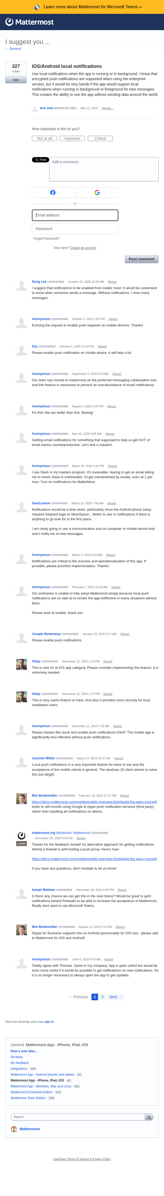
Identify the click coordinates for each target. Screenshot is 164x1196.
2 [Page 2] (103, 997)
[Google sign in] (97, 192)
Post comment (141, 259)
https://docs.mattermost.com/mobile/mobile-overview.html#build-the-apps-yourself (94, 802)
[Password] (75, 229)
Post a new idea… (24, 1051)
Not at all (47, 138)
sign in (49, 1021)
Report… (107, 108)
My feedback (20, 1063)
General (17, 1045)
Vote (16, 79)
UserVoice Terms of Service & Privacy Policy (82, 1159)
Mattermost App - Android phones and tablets (42, 1074)
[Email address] (75, 215)
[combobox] (79, 1117)
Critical (104, 138)
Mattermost (30, 1129)
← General (13, 49)
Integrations (19, 1069)
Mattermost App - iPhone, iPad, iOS (57, 1045)
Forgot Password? (46, 238)
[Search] (149, 1116)
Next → (116, 997)
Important (75, 138)
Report (112, 281)
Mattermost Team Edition (28, 1098)
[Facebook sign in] (53, 192)
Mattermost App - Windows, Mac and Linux (41, 1086)
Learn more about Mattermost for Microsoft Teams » (92, 7)
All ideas (17, 1057)
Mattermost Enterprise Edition (32, 1092)
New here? (75, 248)
